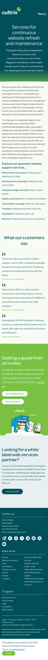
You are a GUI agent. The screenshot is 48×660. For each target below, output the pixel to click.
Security (27, 560)
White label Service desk (34, 578)
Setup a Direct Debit (10, 526)
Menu (42, 14)
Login (4, 603)
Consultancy (7, 566)
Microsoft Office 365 (32, 557)
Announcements (8, 597)
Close (8, 653)
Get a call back (8, 520)
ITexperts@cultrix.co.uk (16, 532)
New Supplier (7, 523)
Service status (7, 600)
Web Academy (8, 609)
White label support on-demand (33, 583)
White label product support (32, 574)
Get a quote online (15, 394)
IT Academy (7, 606)
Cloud (4, 563)
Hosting (5, 575)
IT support (6, 578)
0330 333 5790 (11, 529)
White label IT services (33, 569)
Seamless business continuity (21, 208)
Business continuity (10, 560)
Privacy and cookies (15, 619)
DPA (33, 619)
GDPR (27, 619)
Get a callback (13, 401)
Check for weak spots (23, 203)
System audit (29, 566)
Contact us (8, 513)
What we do (8, 551)
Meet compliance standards (24, 198)
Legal (4, 619)
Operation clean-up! (18, 213)
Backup (5, 557)
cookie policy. (18, 649)
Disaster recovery (9, 569)
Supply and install (31, 563)
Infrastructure (7, 622)
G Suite (5, 572)
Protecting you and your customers (23, 218)
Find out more (12, 491)
